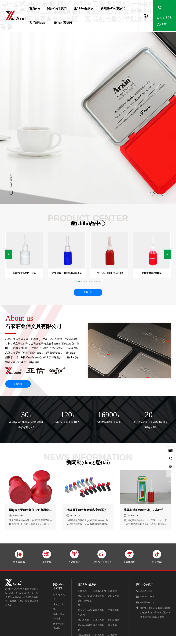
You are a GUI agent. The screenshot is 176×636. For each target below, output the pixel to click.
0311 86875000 (147, 597)
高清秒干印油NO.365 (24, 273)
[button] (167, 254)
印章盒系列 (98, 621)
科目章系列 (98, 611)
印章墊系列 (98, 597)
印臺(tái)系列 (99, 591)
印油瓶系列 (113, 611)
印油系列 (82, 591)
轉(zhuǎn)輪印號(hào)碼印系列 (85, 601)
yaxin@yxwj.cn (147, 603)
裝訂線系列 (83, 621)
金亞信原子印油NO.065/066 (66, 273)
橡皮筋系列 (98, 626)
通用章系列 (113, 597)
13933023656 (146, 591)
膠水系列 (112, 626)
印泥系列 (112, 591)
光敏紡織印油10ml (152, 273)
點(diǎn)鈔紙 (114, 621)
